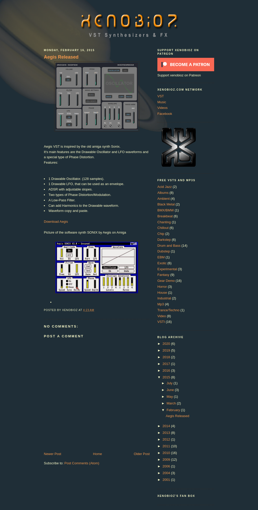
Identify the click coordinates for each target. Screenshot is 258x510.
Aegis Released (61, 57)
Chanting (164, 222)
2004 (167, 473)
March (172, 403)
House (162, 292)
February (174, 410)
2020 (167, 344)
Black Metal (166, 204)
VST (160, 96)
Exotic (161, 263)
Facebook (164, 114)
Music (161, 102)
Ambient (163, 199)
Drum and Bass (169, 246)
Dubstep (163, 251)
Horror (162, 287)
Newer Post (52, 454)
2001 (167, 480)
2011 (167, 446)
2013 (167, 433)
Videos (162, 108)
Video (161, 316)
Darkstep (164, 240)
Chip (160, 234)
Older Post (142, 454)
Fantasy (163, 275)
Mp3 (160, 304)
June (171, 390)
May (170, 397)
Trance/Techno (168, 310)
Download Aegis (56, 222)
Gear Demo (166, 281)
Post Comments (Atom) (81, 463)
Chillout (162, 228)
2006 (167, 466)
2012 (167, 439)
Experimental (167, 269)
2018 (167, 357)
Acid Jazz (164, 187)
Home (97, 454)
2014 (167, 426)
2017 (167, 364)
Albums (162, 193)
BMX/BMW (165, 210)
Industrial (164, 298)
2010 (167, 453)
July (170, 383)
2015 (167, 377)
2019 (167, 350)
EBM (161, 257)
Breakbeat (165, 216)
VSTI (161, 322)
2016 (167, 370)
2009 (167, 459)
